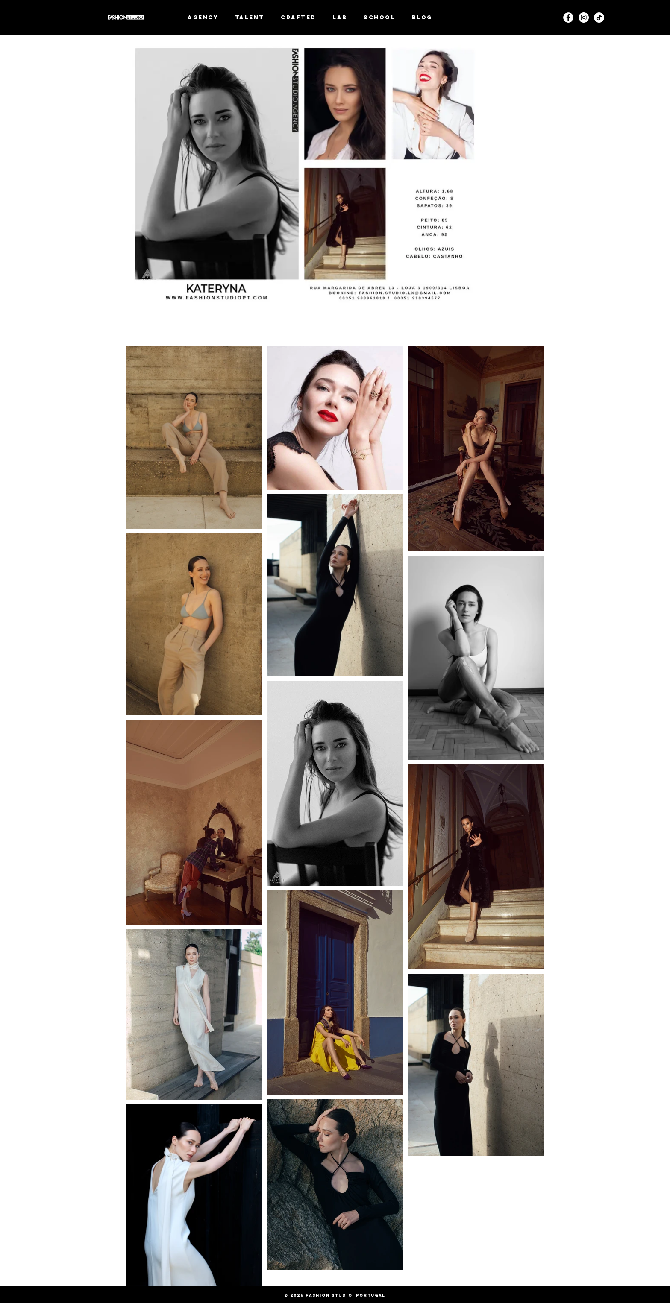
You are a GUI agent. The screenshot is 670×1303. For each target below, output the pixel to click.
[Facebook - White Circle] (568, 17)
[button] (250, 17)
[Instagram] (584, 17)
